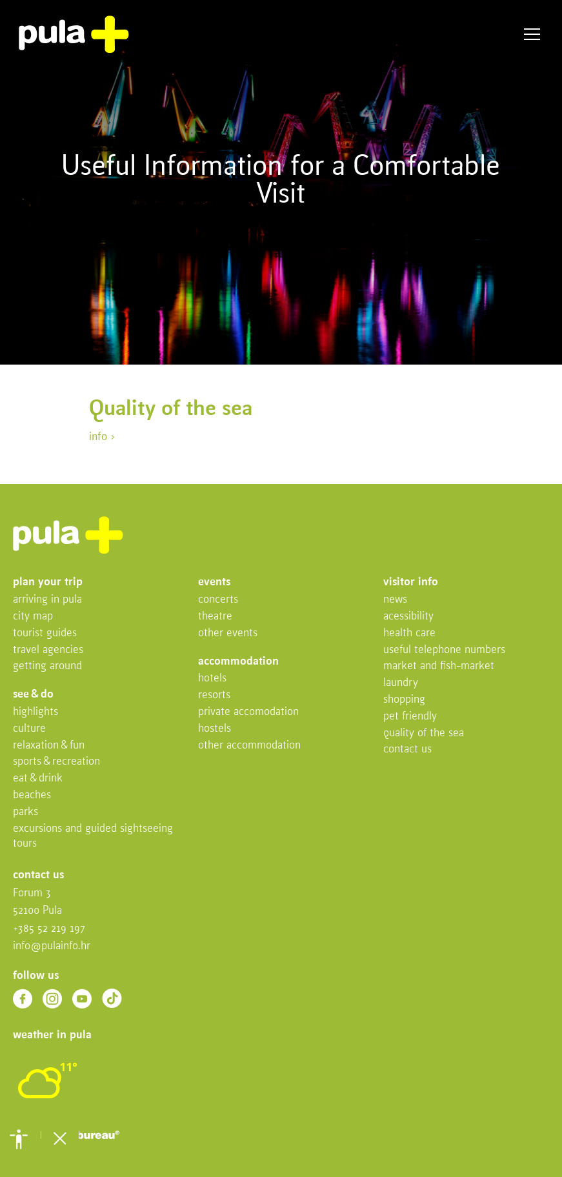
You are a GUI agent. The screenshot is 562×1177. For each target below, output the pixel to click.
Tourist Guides (45, 633)
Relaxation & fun (49, 745)
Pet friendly (410, 716)
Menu (532, 34)
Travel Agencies (48, 650)
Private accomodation (248, 712)
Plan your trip (48, 582)
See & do (33, 694)
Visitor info (410, 582)
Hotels (212, 678)
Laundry (400, 683)
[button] (18, 1139)
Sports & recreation (56, 761)
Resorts (214, 695)
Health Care (409, 633)
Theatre (215, 616)
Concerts (218, 599)
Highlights (35, 712)
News (395, 599)
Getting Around (47, 666)
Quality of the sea (423, 733)
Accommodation (238, 661)
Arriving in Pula (47, 599)
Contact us (407, 749)
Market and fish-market (438, 666)
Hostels (214, 728)
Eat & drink (38, 778)
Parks (25, 812)
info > (102, 437)
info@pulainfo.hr (51, 946)
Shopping (404, 699)
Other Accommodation (249, 745)
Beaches (32, 795)
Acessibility (408, 616)
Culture (29, 728)
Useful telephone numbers (444, 650)
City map (33, 616)
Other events (227, 633)
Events (214, 582)
